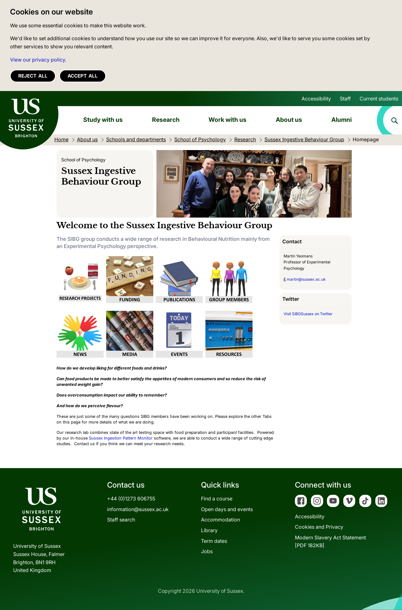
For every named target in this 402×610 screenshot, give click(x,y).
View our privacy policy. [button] (38, 60)
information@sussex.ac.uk (138, 509)
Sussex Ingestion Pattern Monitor (121, 438)
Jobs (207, 551)
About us (289, 119)
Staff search (121, 519)
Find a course (216, 498)
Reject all (32, 76)
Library (209, 530)
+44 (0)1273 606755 (131, 498)
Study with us (103, 119)
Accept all (83, 76)
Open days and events (227, 509)
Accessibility (316, 98)
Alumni (341, 119)
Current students (379, 98)
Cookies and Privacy (319, 527)
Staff (345, 98)
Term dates (214, 541)
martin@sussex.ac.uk (306, 279)
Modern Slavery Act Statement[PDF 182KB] (330, 541)
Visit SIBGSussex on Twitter (308, 313)
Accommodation (220, 519)
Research (166, 119)
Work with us (228, 119)
